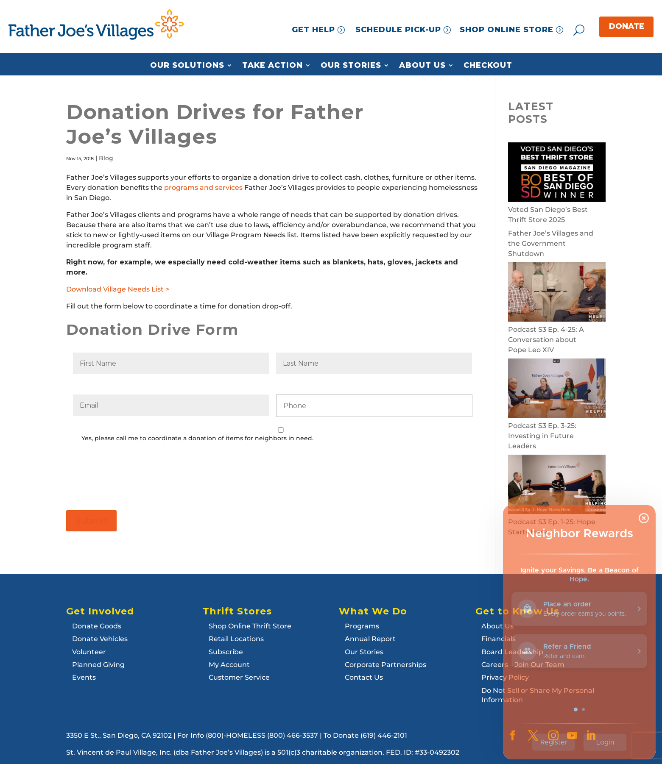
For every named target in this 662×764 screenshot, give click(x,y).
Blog (106, 158)
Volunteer (89, 652)
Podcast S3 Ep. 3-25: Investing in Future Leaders (542, 436)
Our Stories (351, 65)
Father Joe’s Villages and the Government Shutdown (550, 243)
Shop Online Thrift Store (250, 626)
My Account (229, 665)
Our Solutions (187, 65)
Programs (362, 626)
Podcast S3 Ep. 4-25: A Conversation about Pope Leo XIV (546, 339)
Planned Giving (98, 665)
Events (84, 677)
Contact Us (364, 677)
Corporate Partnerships (385, 665)
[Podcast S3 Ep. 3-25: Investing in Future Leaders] (557, 389)
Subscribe (226, 652)
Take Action (272, 65)
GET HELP (313, 29)
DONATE (626, 26)
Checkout (488, 65)
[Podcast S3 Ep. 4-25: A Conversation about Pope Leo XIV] (557, 293)
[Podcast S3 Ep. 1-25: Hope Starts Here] (557, 486)
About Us (422, 65)
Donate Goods (96, 626)
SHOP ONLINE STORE (506, 29)
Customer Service (239, 677)
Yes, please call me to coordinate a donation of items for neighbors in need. (197, 438)
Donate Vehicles (100, 639)
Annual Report (370, 639)
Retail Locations (236, 639)
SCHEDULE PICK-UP (398, 29)
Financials (498, 639)
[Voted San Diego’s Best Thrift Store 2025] (557, 173)
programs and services (203, 187)
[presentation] (137, 470)
